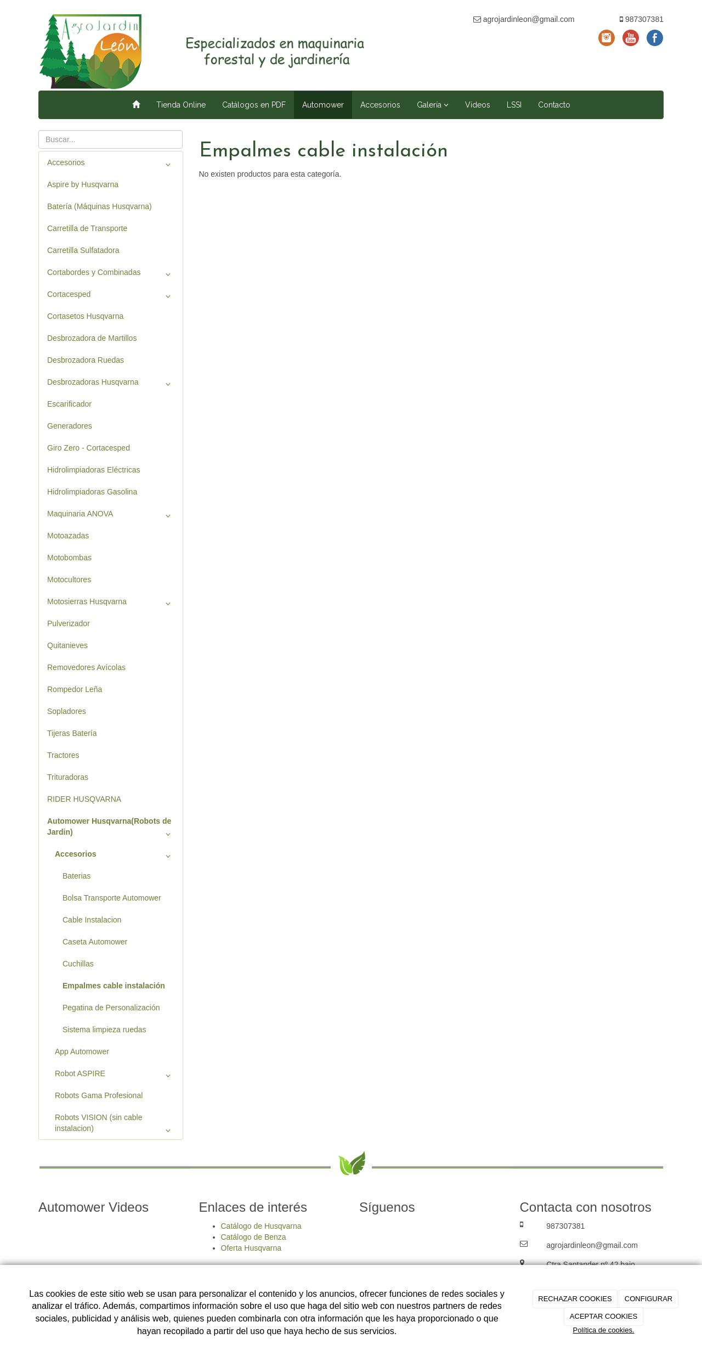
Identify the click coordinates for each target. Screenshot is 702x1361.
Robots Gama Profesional (99, 1095)
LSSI (514, 104)
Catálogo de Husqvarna (261, 1226)
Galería (433, 104)
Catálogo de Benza (253, 1237)
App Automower (82, 1051)
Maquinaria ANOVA (110, 516)
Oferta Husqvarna (251, 1248)
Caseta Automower (95, 941)
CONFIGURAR (648, 1299)
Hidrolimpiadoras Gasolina (92, 491)
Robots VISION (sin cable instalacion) (114, 1125)
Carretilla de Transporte (87, 228)
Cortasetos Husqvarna (85, 316)
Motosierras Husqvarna (110, 603)
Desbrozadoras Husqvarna (110, 384)
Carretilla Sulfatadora (83, 250)
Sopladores (66, 711)
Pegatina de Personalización (111, 1007)
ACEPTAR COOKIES (603, 1316)
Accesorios (380, 104)
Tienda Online (181, 104)
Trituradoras (67, 777)
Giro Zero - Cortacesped (88, 447)
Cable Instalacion (92, 919)
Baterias (76, 875)
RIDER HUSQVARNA (84, 799)
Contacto (554, 104)
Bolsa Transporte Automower (112, 897)
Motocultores (69, 579)
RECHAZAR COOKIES (575, 1299)
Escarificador (69, 404)
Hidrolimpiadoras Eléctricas (93, 469)
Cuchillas (78, 963)
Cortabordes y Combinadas (110, 274)
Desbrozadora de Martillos (92, 338)
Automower (323, 104)
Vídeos (477, 104)
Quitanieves (67, 645)
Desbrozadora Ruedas (85, 360)
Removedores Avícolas (86, 667)
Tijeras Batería (72, 733)
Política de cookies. (603, 1330)
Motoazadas (68, 535)
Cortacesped (110, 296)
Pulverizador (68, 623)
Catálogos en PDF (254, 104)
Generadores (69, 425)
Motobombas (69, 557)
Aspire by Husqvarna (82, 184)
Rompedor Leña (74, 689)
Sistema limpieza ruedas (104, 1029)
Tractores (63, 755)
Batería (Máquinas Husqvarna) (99, 206)
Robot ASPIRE (114, 1075)
